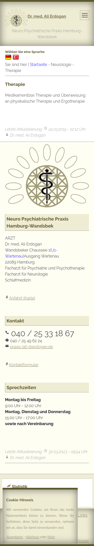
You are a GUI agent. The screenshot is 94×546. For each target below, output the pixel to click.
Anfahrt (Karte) (22, 298)
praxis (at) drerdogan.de (31, 346)
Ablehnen (32, 537)
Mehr (51, 537)
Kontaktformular (23, 364)
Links (82, 515)
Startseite (38, 64)
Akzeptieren (14, 537)
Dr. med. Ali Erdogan (47, 16)
